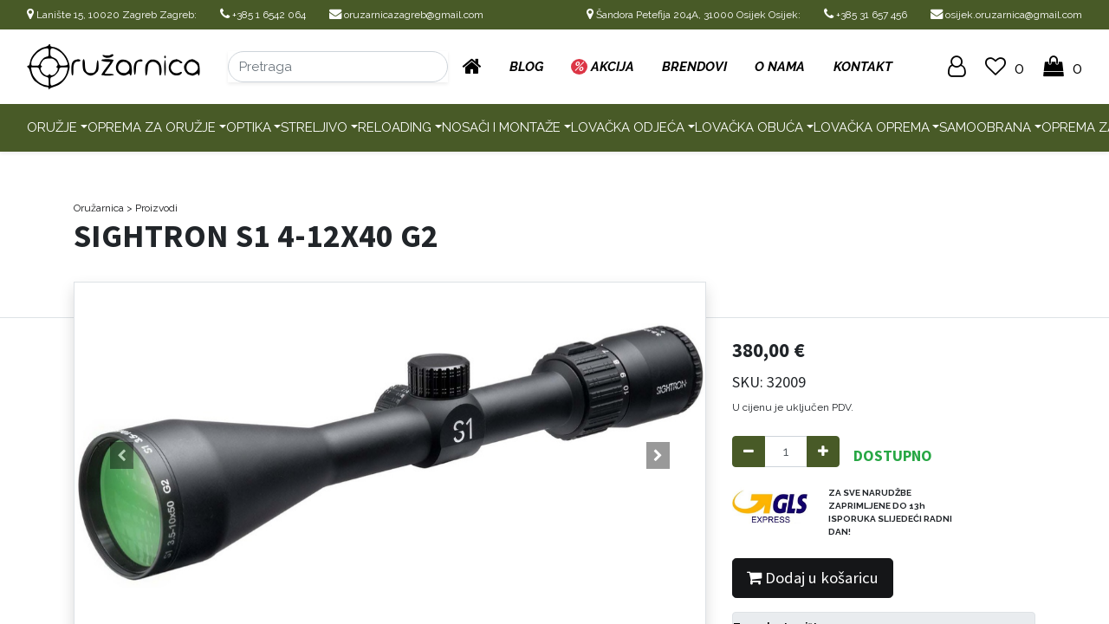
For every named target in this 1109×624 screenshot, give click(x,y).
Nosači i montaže (501, 127)
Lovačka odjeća (627, 127)
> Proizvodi (152, 208)
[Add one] (823, 452)
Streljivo (314, 127)
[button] (122, 456)
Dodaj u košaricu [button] (813, 578)
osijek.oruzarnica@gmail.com (1006, 15)
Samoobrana (985, 127)
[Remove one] (748, 452)
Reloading (394, 127)
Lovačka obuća (749, 127)
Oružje (52, 127)
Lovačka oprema (872, 127)
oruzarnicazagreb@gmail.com (406, 15)
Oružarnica (99, 208)
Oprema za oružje (152, 127)
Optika (248, 127)
